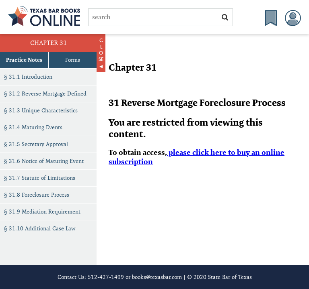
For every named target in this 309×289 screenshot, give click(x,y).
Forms (72, 59)
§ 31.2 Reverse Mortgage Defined (45, 93)
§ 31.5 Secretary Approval (36, 144)
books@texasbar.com (157, 277)
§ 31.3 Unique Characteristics (41, 110)
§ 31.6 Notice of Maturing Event (44, 161)
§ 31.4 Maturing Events (33, 127)
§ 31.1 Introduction (28, 76)
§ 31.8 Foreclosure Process (36, 194)
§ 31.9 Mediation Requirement (42, 211)
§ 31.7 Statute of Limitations (39, 177)
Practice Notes (24, 59)
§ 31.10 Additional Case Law (40, 228)
